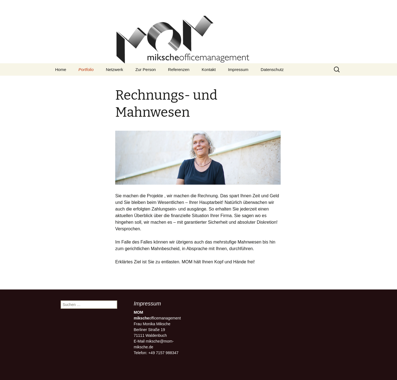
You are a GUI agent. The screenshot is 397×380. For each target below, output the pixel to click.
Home (60, 69)
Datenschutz (272, 69)
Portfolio (85, 69)
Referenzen (179, 69)
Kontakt (209, 69)
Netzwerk (114, 69)
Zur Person (145, 69)
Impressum (238, 69)
